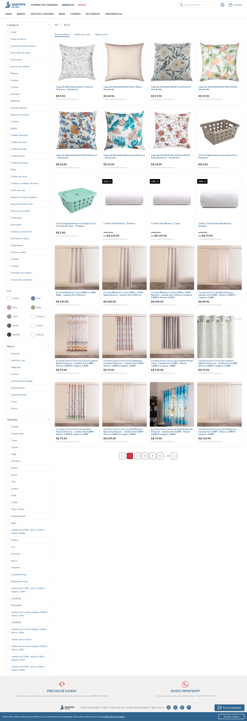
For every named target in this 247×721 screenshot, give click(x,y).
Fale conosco (158, 707)
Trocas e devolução (90, 707)
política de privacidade (114, 716)
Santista (15, 4)
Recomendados (62, 34)
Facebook (189, 707)
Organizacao (113, 13)
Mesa (62, 13)
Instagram (175, 707)
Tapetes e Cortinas (42, 13)
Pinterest (182, 707)
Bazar (82, 4)
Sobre (105, 707)
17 (168, 460)
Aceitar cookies (231, 716)
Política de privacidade (138, 707)
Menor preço (101, 34)
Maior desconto (82, 34)
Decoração (93, 13)
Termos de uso (117, 707)
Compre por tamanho (44, 4)
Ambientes (68, 4)
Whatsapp (169, 707)
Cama (8, 13)
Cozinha (75, 13)
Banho (21, 13)
